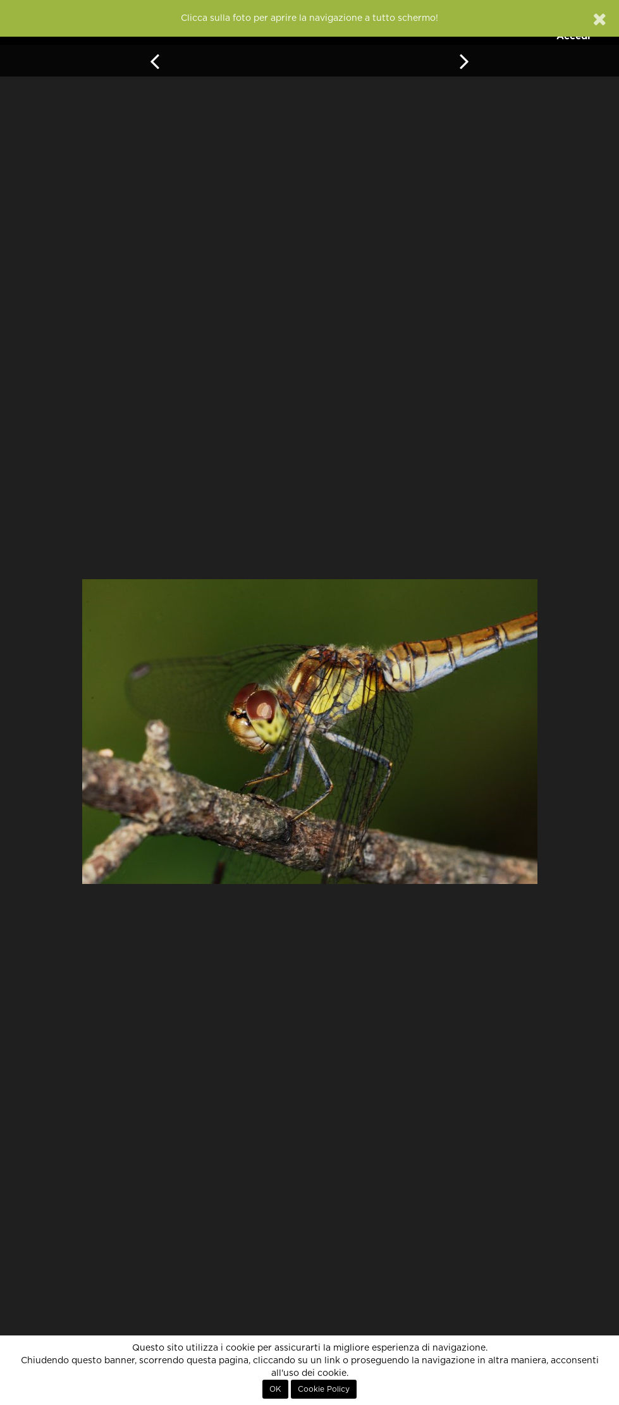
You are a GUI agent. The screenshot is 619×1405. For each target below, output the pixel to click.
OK (275, 1389)
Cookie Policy (324, 1389)
